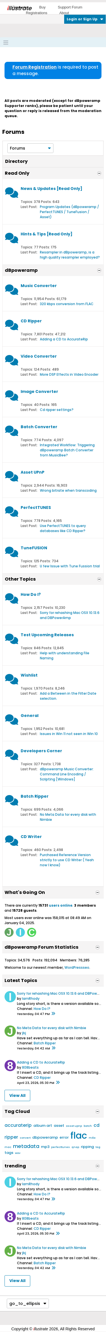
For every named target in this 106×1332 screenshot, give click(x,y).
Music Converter (39, 285)
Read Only (17, 173)
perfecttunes (60, 1147)
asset (59, 1125)
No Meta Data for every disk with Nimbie (51, 1027)
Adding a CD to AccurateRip (64, 339)
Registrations (36, 13)
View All (17, 1095)
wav (17, 1153)
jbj (24, 1033)
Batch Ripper (35, 796)
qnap (75, 1147)
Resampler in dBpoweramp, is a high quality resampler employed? (70, 255)
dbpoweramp (45, 1137)
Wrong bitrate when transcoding (68, 490)
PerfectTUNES (36, 507)
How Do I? (31, 594)
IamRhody (31, 998)
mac (8, 1147)
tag (98, 1147)
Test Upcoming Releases (47, 635)
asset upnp (74, 1126)
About (64, 13)
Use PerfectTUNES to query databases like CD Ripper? (63, 528)
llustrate (19, 8)
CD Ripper (31, 321)
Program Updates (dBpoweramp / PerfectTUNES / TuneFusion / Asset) (69, 211)
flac (78, 1135)
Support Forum (70, 7)
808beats (30, 1067)
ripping (87, 1146)
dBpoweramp (21, 270)
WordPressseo (76, 967)
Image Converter (39, 391)
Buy (42, 7)
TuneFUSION (34, 548)
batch (88, 1126)
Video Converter (39, 356)
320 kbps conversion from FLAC (67, 303)
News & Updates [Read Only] (51, 188)
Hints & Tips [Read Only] (46, 234)
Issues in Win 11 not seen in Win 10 (69, 733)
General (29, 715)
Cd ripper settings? (56, 409)
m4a (92, 1137)
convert (25, 1137)
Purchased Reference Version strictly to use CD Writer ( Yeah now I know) (67, 859)
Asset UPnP (32, 472)
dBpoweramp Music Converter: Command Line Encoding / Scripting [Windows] (67, 774)
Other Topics (20, 579)
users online (60, 905)
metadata (26, 1146)
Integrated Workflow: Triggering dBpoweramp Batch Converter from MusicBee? (67, 450)
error (64, 1137)
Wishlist (29, 675)
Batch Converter (39, 427)
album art (42, 1125)
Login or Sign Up (85, 19)
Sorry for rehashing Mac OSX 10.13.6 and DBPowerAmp (69, 615)
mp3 (45, 1146)
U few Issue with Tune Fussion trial (70, 566)
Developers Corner (41, 751)
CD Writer (31, 836)
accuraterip (18, 1125)
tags (9, 1152)
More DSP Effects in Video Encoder (69, 374)
